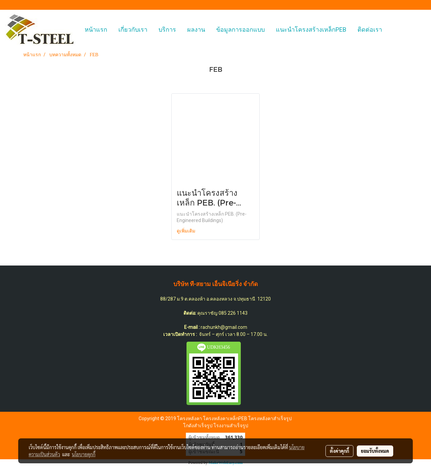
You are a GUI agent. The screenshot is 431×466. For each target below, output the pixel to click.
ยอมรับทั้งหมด (375, 451)
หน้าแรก (96, 29)
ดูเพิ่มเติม (187, 231)
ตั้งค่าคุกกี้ (339, 451)
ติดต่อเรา (369, 29)
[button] (393, 29)
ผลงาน (196, 29)
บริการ (167, 29)
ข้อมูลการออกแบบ (240, 29)
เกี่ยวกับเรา (132, 29)
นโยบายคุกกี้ (83, 454)
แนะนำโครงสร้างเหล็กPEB (311, 29)
